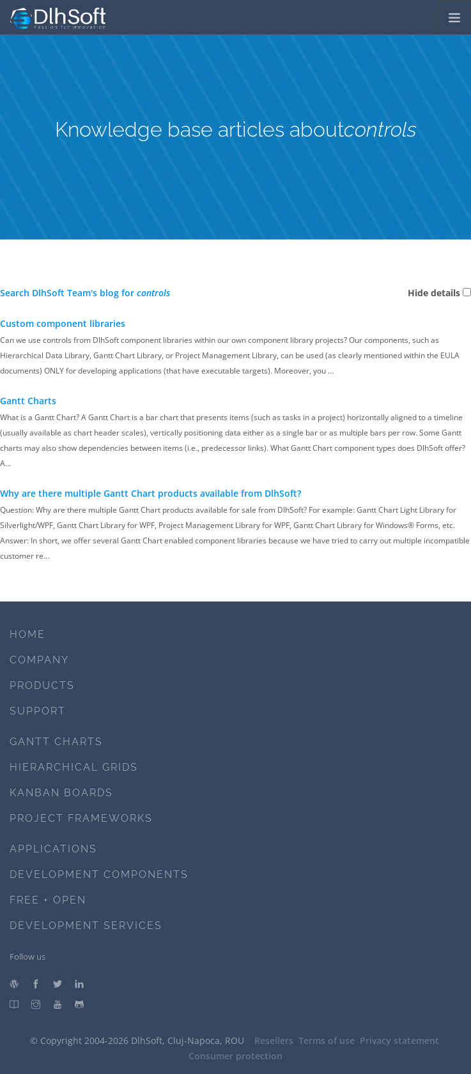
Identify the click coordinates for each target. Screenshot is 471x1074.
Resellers (273, 1040)
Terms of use (326, 1040)
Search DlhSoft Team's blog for (85, 293)
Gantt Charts (28, 401)
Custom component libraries (62, 323)
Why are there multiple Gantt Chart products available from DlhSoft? (150, 493)
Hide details (434, 293)
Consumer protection (235, 1056)
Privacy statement (399, 1040)
